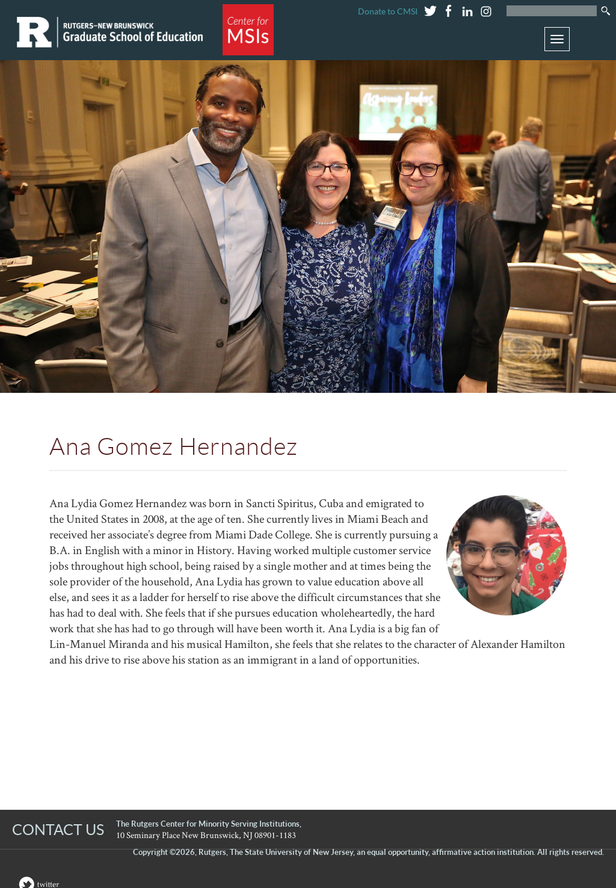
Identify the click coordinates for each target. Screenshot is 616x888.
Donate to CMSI (387, 11)
